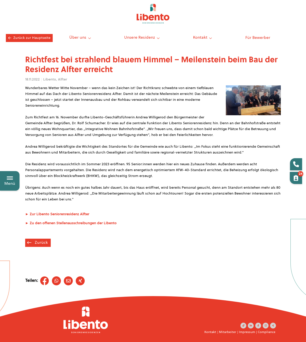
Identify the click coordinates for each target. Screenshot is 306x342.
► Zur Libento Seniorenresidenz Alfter (57, 214)
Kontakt (210, 332)
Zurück (41, 243)
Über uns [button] (78, 38)
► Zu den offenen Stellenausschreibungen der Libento (71, 223)
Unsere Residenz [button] (140, 38)
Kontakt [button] (200, 38)
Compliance (266, 332)
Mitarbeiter (227, 332)
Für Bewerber (257, 38)
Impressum (247, 332)
